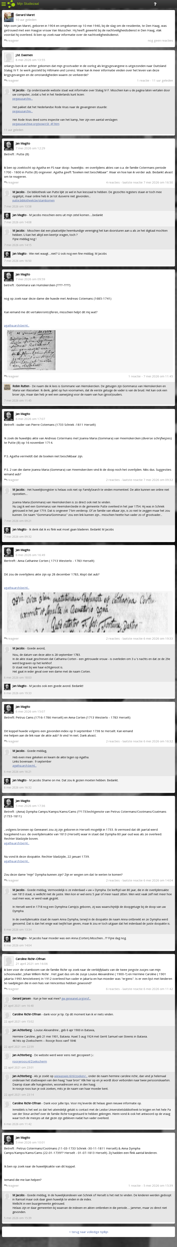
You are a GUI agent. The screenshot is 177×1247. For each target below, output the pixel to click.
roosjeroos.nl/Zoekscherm (29, 1061)
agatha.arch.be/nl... (16, 325)
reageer (11, 40)
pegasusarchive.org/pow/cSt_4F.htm (35, 124)
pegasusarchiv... (22, 99)
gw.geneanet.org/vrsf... (76, 998)
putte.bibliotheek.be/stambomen (33, 200)
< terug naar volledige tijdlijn (88, 1232)
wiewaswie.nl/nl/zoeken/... (70, 1076)
